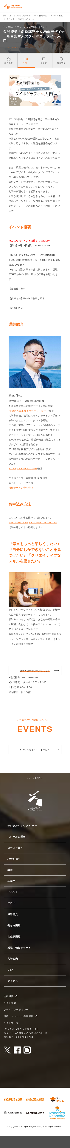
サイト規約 (10, 1003)
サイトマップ (11, 1023)
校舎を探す (14, 858)
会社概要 (9, 996)
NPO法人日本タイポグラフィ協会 (27, 410)
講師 (10, 870)
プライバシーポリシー (16, 1010)
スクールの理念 (16, 836)
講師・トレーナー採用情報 (19, 1016)
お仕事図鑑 (14, 936)
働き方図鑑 (14, 925)
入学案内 (12, 958)
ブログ (11, 903)
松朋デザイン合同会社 (21, 487)
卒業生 (11, 881)
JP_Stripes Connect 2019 (23, 468)
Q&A (10, 969)
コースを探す (15, 847)
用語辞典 (12, 914)
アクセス (12, 981)
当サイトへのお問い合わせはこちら (23, 1033)
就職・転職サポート (19, 947)
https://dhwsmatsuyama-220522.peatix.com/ (33, 522)
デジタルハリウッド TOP (22, 825)
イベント (12, 892)
